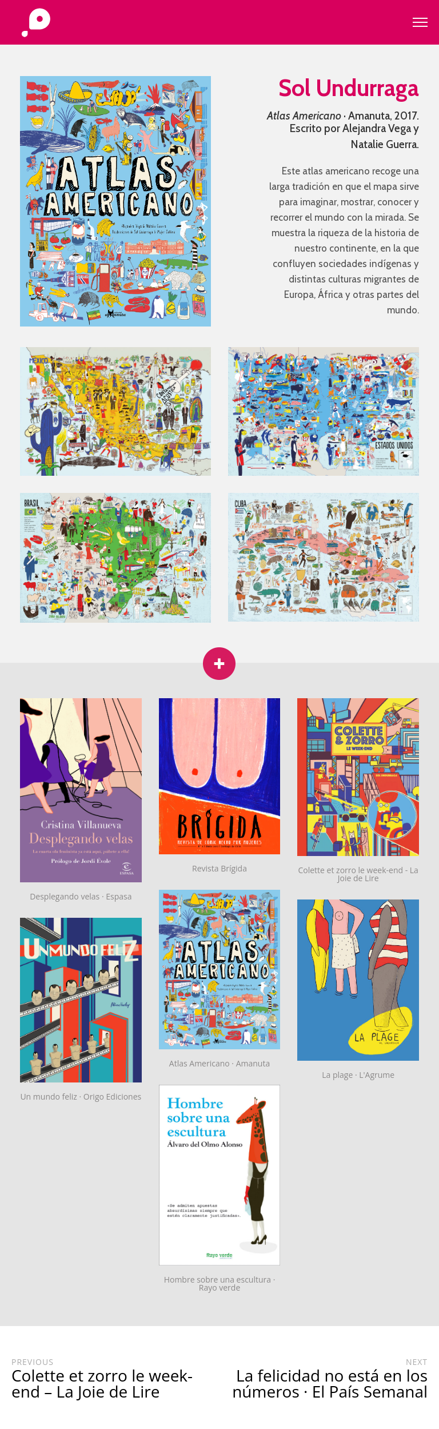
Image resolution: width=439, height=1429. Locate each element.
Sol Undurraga (348, 88)
